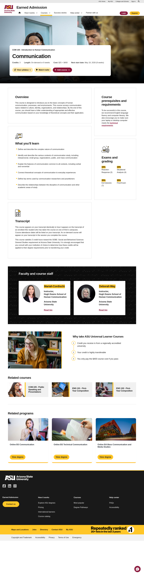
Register (135, 13)
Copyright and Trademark (21, 537)
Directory (44, 530)
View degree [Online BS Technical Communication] (61, 457)
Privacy (52, 537)
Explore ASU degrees (46, 503)
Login (124, 13)
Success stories (60, 13)
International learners (46, 512)
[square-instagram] (15, 486)
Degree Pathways (81, 507)
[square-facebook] (4, 486)
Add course (62, 70)
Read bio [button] (48, 310)
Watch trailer (43, 70)
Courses (77, 497)
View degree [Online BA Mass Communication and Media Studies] (105, 457)
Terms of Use (63, 537)
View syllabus (22, 70)
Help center (114, 497)
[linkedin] (9, 486)
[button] (137, 569)
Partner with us (92, 13)
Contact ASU (57, 530)
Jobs (34, 530)
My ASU (69, 530)
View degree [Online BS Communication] (18, 457)
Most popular (79, 503)
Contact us (11, 504)
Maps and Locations (20, 530)
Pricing (41, 507)
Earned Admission (32, 7)
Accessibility (114, 507)
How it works (43, 497)
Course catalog (44, 516)
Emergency (76, 537)
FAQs (111, 503)
